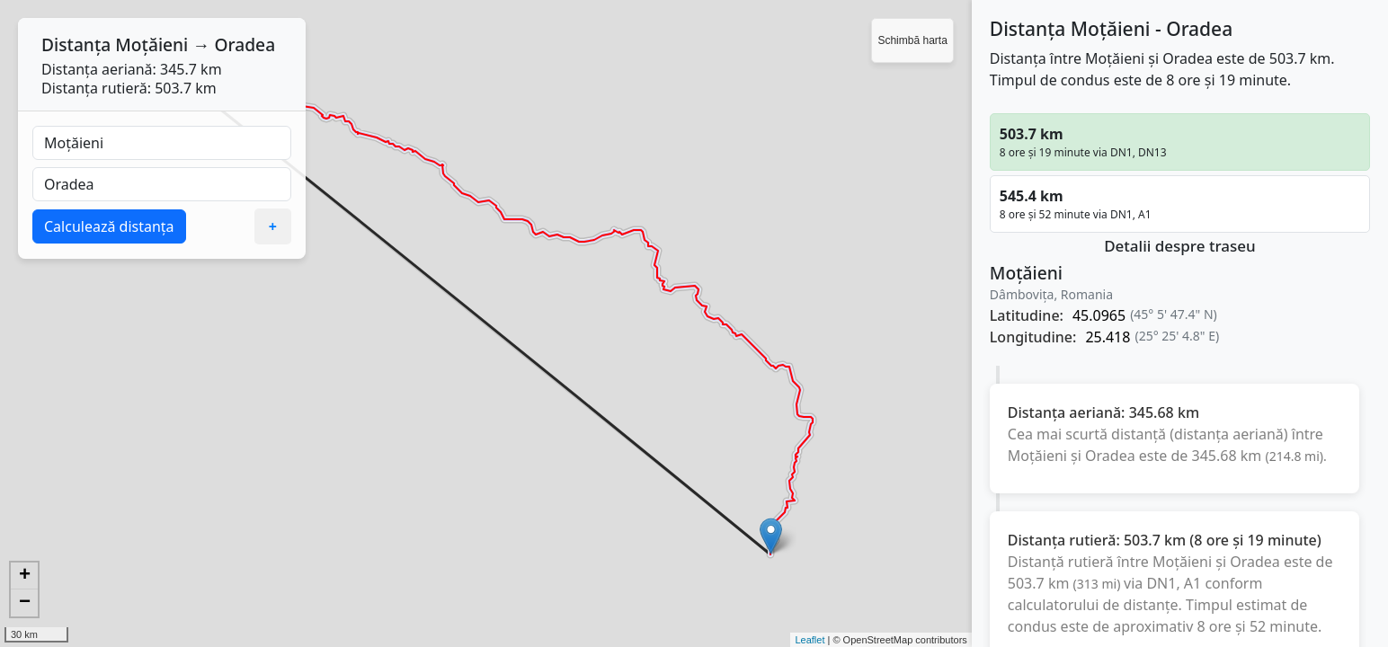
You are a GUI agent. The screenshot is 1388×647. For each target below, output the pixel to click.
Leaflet (809, 639)
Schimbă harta (912, 40)
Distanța (76, 44)
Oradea (244, 44)
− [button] (25, 602)
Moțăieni (151, 44)
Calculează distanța (109, 226)
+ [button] (25, 576)
